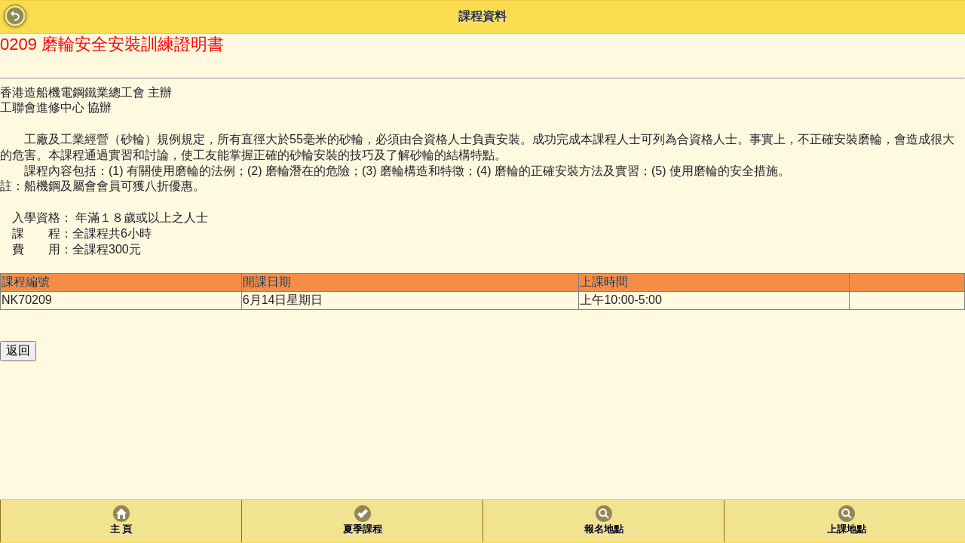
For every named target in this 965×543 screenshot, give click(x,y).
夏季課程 (362, 529)
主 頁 (121, 529)
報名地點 (603, 529)
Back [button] (15, 16)
